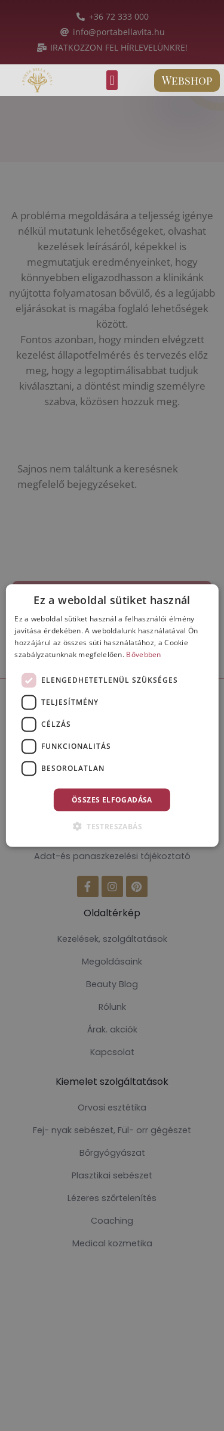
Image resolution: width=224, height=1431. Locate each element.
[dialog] (111, 715)
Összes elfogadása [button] (112, 799)
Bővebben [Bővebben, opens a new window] (143, 654)
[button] (112, 80)
